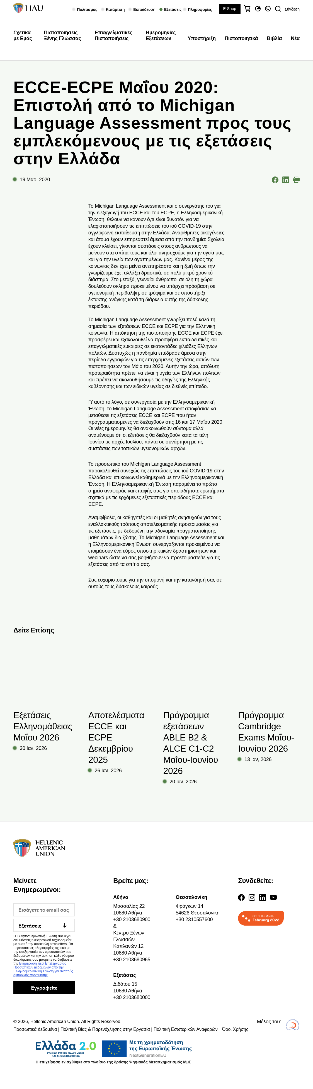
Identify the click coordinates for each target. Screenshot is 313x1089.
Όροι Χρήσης (235, 1029)
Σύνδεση (292, 9)
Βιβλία (274, 38)
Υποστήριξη (202, 38)
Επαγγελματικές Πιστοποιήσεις (113, 35)
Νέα (295, 38)
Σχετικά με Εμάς (22, 35)
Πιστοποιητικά (241, 38)
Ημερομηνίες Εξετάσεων (161, 35)
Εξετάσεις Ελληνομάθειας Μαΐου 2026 (42, 726)
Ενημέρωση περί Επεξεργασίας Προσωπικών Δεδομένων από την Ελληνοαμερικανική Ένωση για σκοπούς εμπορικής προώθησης (43, 969)
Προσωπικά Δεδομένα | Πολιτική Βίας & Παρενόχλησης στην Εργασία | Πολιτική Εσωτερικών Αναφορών (115, 1029)
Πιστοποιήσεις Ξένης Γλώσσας (62, 35)
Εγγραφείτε (44, 987)
